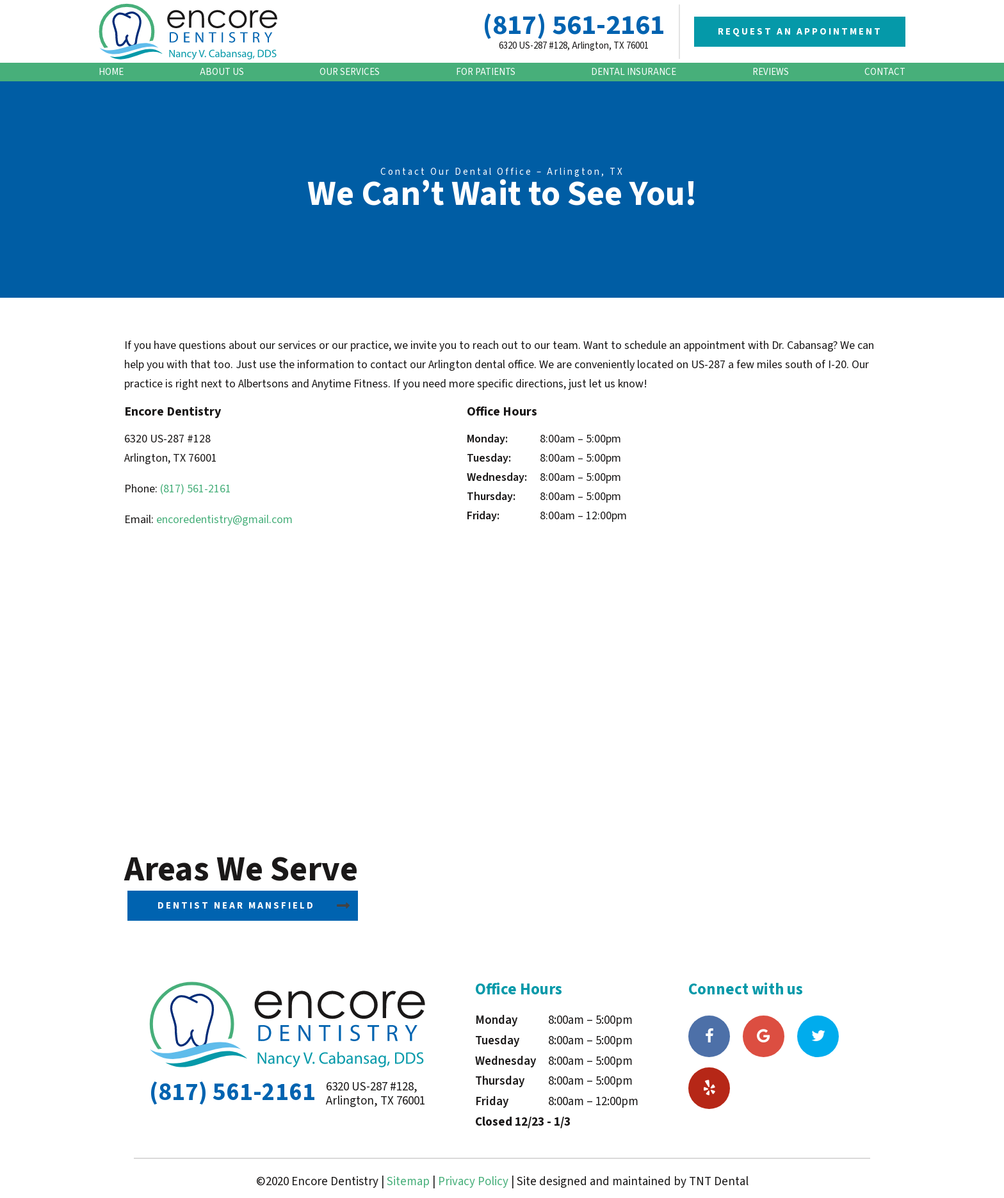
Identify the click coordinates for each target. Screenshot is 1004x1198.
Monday (496, 1020)
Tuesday (497, 1040)
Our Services (350, 72)
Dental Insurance (633, 72)
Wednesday (505, 1061)
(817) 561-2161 (574, 26)
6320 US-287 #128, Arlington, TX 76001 (574, 46)
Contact (884, 72)
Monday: (487, 439)
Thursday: (491, 497)
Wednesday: (497, 477)
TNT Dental (719, 1181)
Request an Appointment (800, 31)
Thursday (499, 1081)
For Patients (485, 72)
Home (111, 72)
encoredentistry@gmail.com (224, 520)
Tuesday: (489, 458)
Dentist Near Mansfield (236, 905)
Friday (491, 1101)
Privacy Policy (473, 1181)
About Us (222, 72)
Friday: (483, 516)
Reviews (770, 72)
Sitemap (408, 1181)
